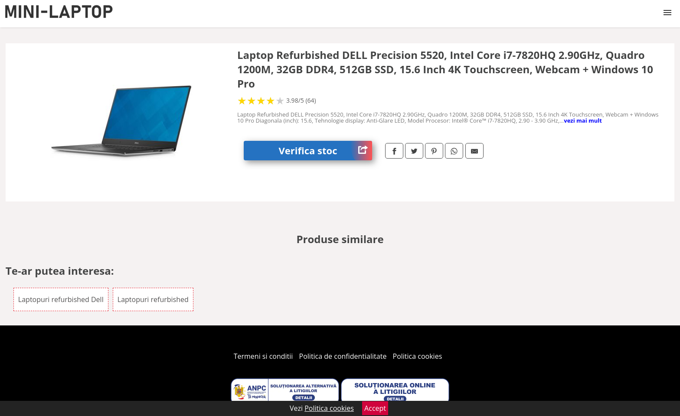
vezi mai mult (583, 120)
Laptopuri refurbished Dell (61, 299)
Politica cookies (417, 356)
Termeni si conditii (263, 356)
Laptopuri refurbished (153, 299)
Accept (375, 408)
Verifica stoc (325, 150)
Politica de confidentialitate (343, 356)
